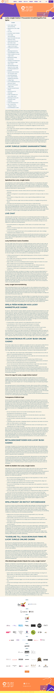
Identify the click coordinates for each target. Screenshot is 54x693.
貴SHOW (26, 1)
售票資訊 (36, 1)
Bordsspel (10, 70)
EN (46, 1)
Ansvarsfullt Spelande (12, 75)
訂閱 (33, 691)
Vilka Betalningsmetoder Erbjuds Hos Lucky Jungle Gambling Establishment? (13, 67)
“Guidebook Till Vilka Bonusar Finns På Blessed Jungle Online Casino (14, 62)
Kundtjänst (10, 101)
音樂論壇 (31, 1)
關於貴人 (15, 1)
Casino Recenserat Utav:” (13, 102)
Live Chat (10, 31)
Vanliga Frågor (11, 80)
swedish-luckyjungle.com (23, 153)
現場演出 (20, 1)
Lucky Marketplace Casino (13, 107)
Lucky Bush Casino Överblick (14, 33)
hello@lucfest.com (27, 686)
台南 (40, 1)
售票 (50, 1)
